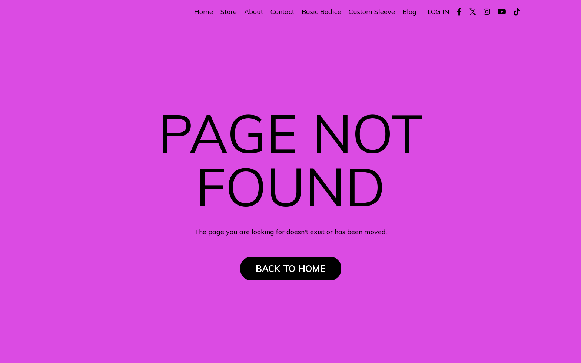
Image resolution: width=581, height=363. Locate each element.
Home (203, 12)
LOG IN (438, 11)
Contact (282, 12)
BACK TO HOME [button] (291, 268)
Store (228, 12)
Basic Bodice (321, 12)
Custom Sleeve (372, 12)
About (253, 12)
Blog (409, 12)
